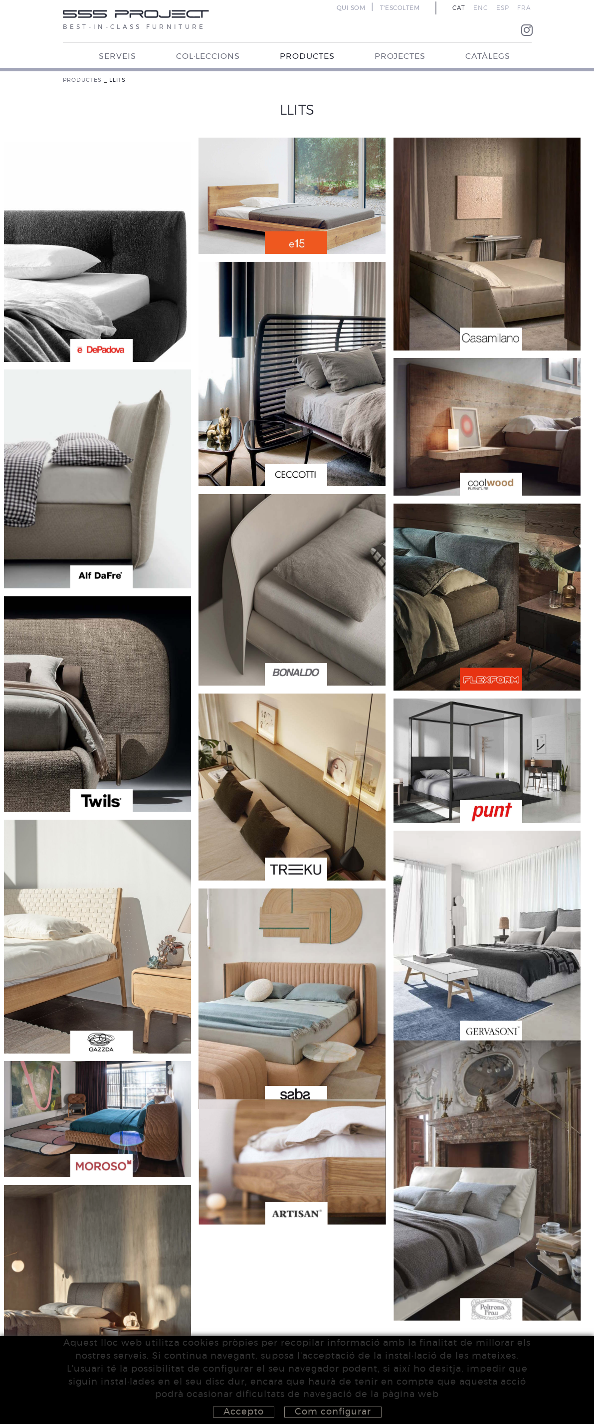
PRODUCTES (82, 80)
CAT (458, 8)
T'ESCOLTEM (399, 8)
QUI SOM (351, 8)
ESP (502, 8)
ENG (480, 8)
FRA (524, 8)
